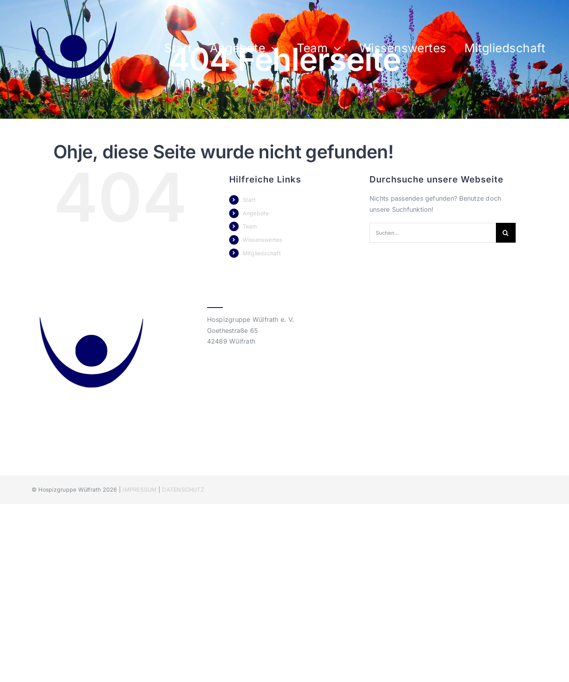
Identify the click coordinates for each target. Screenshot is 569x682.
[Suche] (506, 233)
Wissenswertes (263, 239)
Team (250, 226)
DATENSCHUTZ (183, 489)
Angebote (256, 213)
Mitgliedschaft (262, 253)
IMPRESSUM (139, 489)
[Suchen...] (432, 233)
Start (249, 199)
